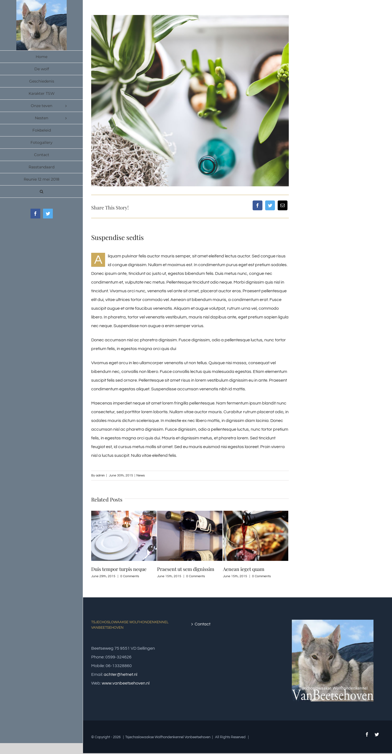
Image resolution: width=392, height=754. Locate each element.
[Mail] (282, 205)
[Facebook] (257, 205)
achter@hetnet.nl (120, 674)
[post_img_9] (190, 100)
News (140, 475)
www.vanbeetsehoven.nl (125, 683)
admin (100, 475)
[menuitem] (41, 56)
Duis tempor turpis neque (118, 569)
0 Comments (129, 576)
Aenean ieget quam (243, 569)
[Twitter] (270, 205)
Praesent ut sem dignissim (185, 569)
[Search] (41, 192)
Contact (202, 624)
